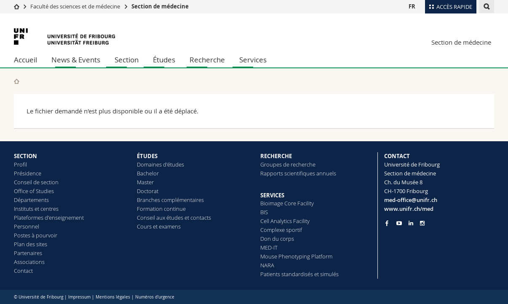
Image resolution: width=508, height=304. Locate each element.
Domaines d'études (160, 164)
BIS (264, 212)
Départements (31, 200)
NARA (267, 265)
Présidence (27, 173)
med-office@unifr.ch (410, 200)
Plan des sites (30, 244)
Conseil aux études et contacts (174, 217)
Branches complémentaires (170, 200)
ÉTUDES (147, 156)
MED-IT (269, 247)
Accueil (25, 60)
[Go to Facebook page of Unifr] (387, 223)
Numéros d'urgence (154, 297)
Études (164, 60)
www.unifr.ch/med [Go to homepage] (408, 209)
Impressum (79, 297)
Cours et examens (159, 226)
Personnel (26, 226)
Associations (29, 262)
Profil (20, 164)
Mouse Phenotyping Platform (296, 256)
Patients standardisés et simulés (299, 274)
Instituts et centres (36, 209)
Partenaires (28, 253)
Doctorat (147, 191)
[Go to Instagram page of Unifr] (422, 223)
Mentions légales (113, 297)
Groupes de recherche (287, 164)
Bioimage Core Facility (287, 203)
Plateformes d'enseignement (49, 217)
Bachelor (148, 173)
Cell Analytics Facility (285, 221)
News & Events (75, 60)
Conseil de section (36, 182)
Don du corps (277, 238)
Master (145, 182)
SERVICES (272, 195)
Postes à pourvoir (35, 235)
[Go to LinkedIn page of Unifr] (411, 223)
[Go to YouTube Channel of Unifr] (399, 223)
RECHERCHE (276, 156)
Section (127, 60)
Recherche (207, 60)
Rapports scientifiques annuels (298, 173)
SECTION (25, 156)
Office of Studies (34, 191)
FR (412, 6)
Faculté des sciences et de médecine (75, 6)
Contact (23, 270)
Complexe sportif (281, 230)
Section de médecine (160, 6)
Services (253, 60)
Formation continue (161, 209)
